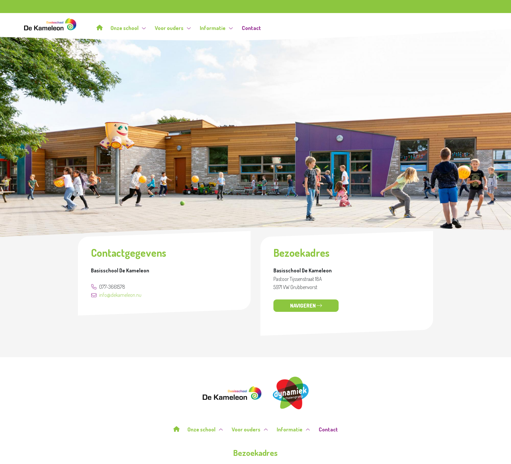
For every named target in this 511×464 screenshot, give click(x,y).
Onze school (128, 27)
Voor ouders (173, 27)
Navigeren (306, 305)
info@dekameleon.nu (116, 295)
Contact (251, 27)
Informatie (216, 27)
